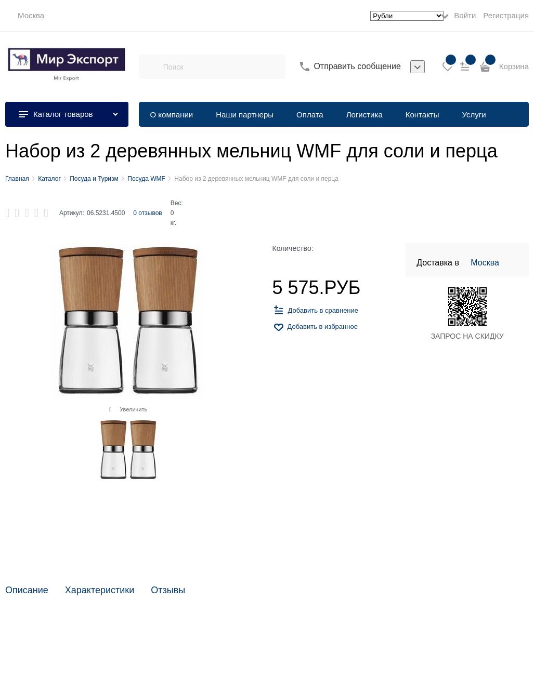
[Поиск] (151, 66)
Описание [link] (26, 590)
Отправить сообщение (357, 66)
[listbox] (417, 67)
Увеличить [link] (133, 409)
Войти (465, 15)
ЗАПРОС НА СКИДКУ (467, 336)
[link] (24, 15)
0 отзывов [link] (147, 213)
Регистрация (506, 15)
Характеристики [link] (99, 590)
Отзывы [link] (168, 590)
